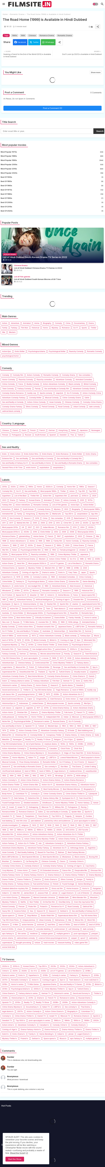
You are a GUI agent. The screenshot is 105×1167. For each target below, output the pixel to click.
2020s (13, 487)
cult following (73, 929)
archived (40, 925)
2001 (22, 545)
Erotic (4, 454)
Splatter (80, 739)
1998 (4, 541)
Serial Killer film (75, 631)
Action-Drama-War (30, 785)
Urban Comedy (79, 407)
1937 (42, 825)
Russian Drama (59, 721)
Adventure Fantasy (24, 599)
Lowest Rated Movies (69, 757)
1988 (68, 568)
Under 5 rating (90, 767)
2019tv (26, 577)
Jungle (42, 757)
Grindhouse (47, 803)
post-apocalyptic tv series (85, 821)
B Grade (71, 730)
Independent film (53, 717)
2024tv (26, 532)
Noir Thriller (34, 902)
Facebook (22, 42)
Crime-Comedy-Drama (71, 398)
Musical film (20, 667)
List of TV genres (57, 563)
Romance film (63, 527)
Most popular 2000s (52, 164)
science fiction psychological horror (53, 938)
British (16, 509)
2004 (82, 527)
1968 (40, 694)
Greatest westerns (31, 803)
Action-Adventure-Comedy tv (14, 748)
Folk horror (68, 712)
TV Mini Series (29, 622)
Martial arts (56, 514)
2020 (85, 568)
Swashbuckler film (26, 672)
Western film (50, 568)
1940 (57, 825)
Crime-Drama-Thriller (45, 645)
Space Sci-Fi (21, 595)
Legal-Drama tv (67, 893)
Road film (74, 613)
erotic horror (31, 467)
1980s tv (20, 830)
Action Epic (6, 351)
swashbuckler (91, 771)
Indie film (16, 893)
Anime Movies (64, 595)
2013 (77, 523)
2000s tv (73, 649)
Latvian (55, 893)
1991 (42, 595)
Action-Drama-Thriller (11, 785)
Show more (95, 72)
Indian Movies (48, 527)
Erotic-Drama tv (51, 879)
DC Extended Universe (49, 870)
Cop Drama (89, 866)
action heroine (27, 925)
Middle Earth (64, 897)
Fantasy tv (20, 581)
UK (23, 527)
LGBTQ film (79, 627)
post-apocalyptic (31, 658)
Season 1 (91, 487)
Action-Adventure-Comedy (54, 384)
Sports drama (67, 685)
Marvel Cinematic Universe (44, 897)
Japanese (84, 430)
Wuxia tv (5, 925)
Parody (38, 389)
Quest (39, 545)
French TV (81, 712)
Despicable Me (81, 870)
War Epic (87, 703)
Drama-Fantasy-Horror (11, 875)
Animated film (7, 514)
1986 (76, 590)
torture (37, 943)
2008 (72, 532)
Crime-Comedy (8, 384)
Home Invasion (72, 888)
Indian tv (5, 893)
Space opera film (88, 595)
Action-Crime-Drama (56, 581)
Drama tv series (48, 572)
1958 (4, 830)
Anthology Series (77, 848)
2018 (35, 532)
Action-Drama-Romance (74, 780)
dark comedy (94, 407)
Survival (88, 631)
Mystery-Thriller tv (9, 902)
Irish (3, 807)
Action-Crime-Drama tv (30, 780)
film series (22, 934)
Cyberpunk (92, 794)
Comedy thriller (35, 398)
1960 (27, 776)
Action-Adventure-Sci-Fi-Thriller (70, 834)
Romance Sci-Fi (57, 906)
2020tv (5, 554)
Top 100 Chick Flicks (10, 920)
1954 (64, 726)
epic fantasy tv (8, 934)
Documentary (79, 323)
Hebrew (5, 757)
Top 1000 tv (56, 816)
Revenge (56, 667)
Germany (33, 654)
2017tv (26, 590)
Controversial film (42, 663)
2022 (66, 509)
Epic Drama (85, 649)
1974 (4, 730)
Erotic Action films (31, 454)
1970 (49, 776)
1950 (4, 776)
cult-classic (6, 708)
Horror (45, 328)
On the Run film (49, 902)
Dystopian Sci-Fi (68, 798)
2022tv (91, 527)
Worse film (79, 920)
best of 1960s (52, 186)
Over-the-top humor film (84, 902)
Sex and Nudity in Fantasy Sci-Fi (15, 463)
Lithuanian (97, 893)
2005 (35, 523)
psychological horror (10, 356)
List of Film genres (59, 505)
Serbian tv (64, 911)
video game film (81, 943)
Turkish (80, 435)
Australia (5, 613)
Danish (15, 430)
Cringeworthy (41, 699)
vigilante (29, 708)
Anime (36, 323)
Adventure (15, 323)
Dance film (66, 870)
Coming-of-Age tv (74, 866)
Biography (47, 323)
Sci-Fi (75, 328)
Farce (20, 384)
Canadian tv (17, 861)
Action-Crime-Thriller (57, 559)
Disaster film (78, 599)
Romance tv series (41, 721)
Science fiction (20, 911)
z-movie (45, 658)
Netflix (23, 902)
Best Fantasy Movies (76, 852)
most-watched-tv (76, 609)
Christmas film (21, 735)
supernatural (7, 943)
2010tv (12, 730)
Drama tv (34, 712)
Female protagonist (67, 550)
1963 (71, 726)
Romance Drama (47, 35)
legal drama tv (60, 771)
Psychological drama (36, 351)
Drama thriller (59, 618)
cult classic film (8, 694)
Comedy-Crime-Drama (92, 402)
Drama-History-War (50, 798)
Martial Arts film (23, 523)
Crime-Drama (78, 545)
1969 (54, 658)
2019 (4, 518)
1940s (71, 744)
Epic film (95, 523)
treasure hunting (64, 943)
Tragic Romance (62, 690)
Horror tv (85, 888)
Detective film (33, 798)
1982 (46, 586)
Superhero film (61, 496)
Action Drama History (60, 708)
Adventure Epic (8, 663)
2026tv (56, 694)
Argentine (92, 848)
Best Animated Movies (31, 789)
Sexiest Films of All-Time (12, 467)
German (52, 430)
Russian (28, 435)
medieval (33, 934)
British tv (53, 640)
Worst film (91, 920)
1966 (87, 726)
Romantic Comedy (94, 351)
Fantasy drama (83, 663)
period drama (60, 649)
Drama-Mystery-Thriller (51, 712)
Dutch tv (37, 879)
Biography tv (89, 789)
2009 (43, 523)
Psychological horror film (57, 613)
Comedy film (18, 375)
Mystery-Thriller (34, 568)
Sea (31, 911)
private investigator (10, 825)
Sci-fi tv (73, 559)
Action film (47, 496)
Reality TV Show (43, 739)
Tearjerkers (29, 816)
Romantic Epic (87, 613)
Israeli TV (21, 807)
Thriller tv (27, 690)
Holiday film (22, 717)
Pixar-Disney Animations (29, 762)
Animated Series (88, 622)
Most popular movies (55, 703)
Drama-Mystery (95, 875)
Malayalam (25, 897)
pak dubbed (36, 821)
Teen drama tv (59, 609)
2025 (82, 500)
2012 (58, 523)
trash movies (49, 943)
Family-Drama (7, 884)
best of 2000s (52, 202)
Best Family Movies (51, 789)
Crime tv (5, 545)
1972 (62, 658)
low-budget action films (42, 649)
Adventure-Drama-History (66, 785)
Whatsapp (49, 42)
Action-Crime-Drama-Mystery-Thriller (39, 839)
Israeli (11, 807)
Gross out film (57, 888)
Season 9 (52, 911)
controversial (59, 929)
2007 (30, 527)
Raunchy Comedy (76, 351)
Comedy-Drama (68, 375)
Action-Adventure (23, 505)
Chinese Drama (8, 568)
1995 (40, 541)
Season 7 (92, 762)
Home (5, 14)
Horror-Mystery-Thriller (64, 803)
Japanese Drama (65, 627)
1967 (94, 726)
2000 (67, 545)
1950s (54, 622)
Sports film (64, 604)
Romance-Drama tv (26, 812)
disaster (33, 595)
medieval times (75, 771)
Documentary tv (54, 753)
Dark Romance (56, 699)
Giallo (97, 735)
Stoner (21, 915)
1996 (15, 545)
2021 (37, 527)
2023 (4, 500)
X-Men (15, 925)
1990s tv (40, 830)
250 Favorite (83, 830)
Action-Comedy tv (9, 780)
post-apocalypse (81, 934)
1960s (59, 545)
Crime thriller (7, 581)
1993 (54, 550)
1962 (34, 776)
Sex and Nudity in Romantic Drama (68, 463)
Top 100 (52, 672)
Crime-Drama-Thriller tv (75, 794)
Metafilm (5, 739)
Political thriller (43, 667)
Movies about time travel (50, 654)
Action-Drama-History (52, 780)
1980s (81, 487)
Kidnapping (33, 807)
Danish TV (6, 798)
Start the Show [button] (14, 1159)
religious (24, 825)
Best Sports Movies (51, 857)
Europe (79, 879)
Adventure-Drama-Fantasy (78, 843)
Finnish (33, 430)
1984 (53, 577)
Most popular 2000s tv (92, 717)
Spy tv (95, 667)
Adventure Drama (59, 586)
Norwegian (95, 430)
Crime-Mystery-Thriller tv (63, 663)
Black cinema (80, 857)
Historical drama (29, 604)
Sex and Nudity (22, 458)
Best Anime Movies (36, 676)
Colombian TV (21, 794)
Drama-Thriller (8, 879)
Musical (36, 590)
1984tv (30, 830)
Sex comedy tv (51, 767)
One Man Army (64, 902)
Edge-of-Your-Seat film (73, 753)
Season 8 (6, 767)
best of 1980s (52, 194)
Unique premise (28, 920)
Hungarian (97, 888)
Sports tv (88, 812)
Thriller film (34, 496)
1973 (34, 636)
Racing (83, 807)
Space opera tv (8, 915)
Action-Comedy (33, 375)
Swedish (63, 435)
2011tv (46, 708)
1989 (52, 554)
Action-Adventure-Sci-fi (72, 694)
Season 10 (41, 911)
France (90, 545)
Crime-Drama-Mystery (11, 753)
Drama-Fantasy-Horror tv (34, 875)
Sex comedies (85, 375)
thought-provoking (23, 943)
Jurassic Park (42, 893)
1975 (48, 694)
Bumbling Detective (38, 748)
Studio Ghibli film (47, 915)
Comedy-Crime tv (76, 861)
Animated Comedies (84, 380)
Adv (40, 843)
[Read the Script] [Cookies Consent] (18, 1153)
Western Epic (53, 726)
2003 (80, 536)
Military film (59, 807)
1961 (11, 830)
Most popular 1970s (52, 152)
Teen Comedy (8, 389)
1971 (38, 708)
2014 (75, 527)
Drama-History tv (55, 875)
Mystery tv (6, 586)
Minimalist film (90, 640)
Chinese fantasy (24, 663)
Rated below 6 (8, 559)
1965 (42, 776)
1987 (61, 568)
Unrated (82, 550)
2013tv (27, 640)
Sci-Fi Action (7, 595)
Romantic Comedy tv (50, 590)
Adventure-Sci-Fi (60, 848)
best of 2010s (52, 207)
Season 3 (49, 545)
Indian (66, 717)
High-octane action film (88, 699)
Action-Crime (7, 618)
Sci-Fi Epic (68, 739)
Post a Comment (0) (52, 108)
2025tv (97, 559)
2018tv (76, 568)
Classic (62, 861)
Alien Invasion (75, 586)
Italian (73, 430)
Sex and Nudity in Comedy (13, 402)
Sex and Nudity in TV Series (28, 631)
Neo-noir (5, 622)
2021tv (30, 545)
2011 (4, 523)
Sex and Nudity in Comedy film (56, 389)
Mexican (75, 717)
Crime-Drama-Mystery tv (34, 753)
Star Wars (64, 767)
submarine (93, 938)
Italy (41, 604)
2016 (37, 518)
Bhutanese (66, 857)
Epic (78, 640)
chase (19, 929)
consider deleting (43, 929)
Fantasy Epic (85, 636)
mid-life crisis (21, 821)
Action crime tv (23, 834)
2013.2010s (70, 830)
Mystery (55, 328)
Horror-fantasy (84, 803)
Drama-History (71, 735)
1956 (12, 776)
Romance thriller (8, 812)
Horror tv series (90, 618)
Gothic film (88, 681)
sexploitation (58, 467)
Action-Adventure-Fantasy (85, 658)
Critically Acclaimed (43, 618)
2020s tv (49, 487)
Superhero (6, 496)
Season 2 (27, 518)
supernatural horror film (91, 604)
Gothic (91, 712)
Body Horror (7, 794)
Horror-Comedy (8, 380)
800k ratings (81, 776)
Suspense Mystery (9, 645)
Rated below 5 (80, 518)
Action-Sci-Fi (47, 785)
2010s (4, 487)
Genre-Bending (89, 581)
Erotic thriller (20, 351)
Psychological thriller (57, 351)
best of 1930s (52, 177)
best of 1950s (52, 181)
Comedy (58, 323)
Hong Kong (63, 430)
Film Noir (24, 328)
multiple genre (47, 934)
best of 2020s (52, 211)
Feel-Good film (85, 798)
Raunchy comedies (44, 380)
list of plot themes (33, 744)
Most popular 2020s (52, 173)
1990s (14, 35)
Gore (78, 681)
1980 (63, 622)
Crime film (67, 523)
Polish (31, 667)
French (42, 430)
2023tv (85, 523)
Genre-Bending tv (85, 884)
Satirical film (87, 906)
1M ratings (59, 776)
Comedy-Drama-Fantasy (12, 407)
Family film (58, 541)
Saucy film (6, 911)
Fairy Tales (72, 572)
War (3, 332)
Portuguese (16, 435)
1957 (95, 825)
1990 (46, 550)
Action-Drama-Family (66, 839)
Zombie (89, 816)
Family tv (89, 879)
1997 (59, 536)
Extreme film (7, 458)
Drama (91, 323)
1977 (89, 609)
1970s (90, 500)
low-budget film (34, 586)
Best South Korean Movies (13, 699)
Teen (48, 609)
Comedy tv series (40, 577)
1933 (34, 825)
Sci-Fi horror (79, 762)
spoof (82, 938)
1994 (91, 550)
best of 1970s (52, 190)
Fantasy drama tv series (20, 681)
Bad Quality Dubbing (26, 852)
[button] (95, 4)
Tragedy (68, 816)
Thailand (41, 672)
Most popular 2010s (52, 169)
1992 (89, 559)
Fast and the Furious (41, 884)
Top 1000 (92, 491)
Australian (46, 631)
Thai (72, 435)
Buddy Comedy (33, 384)
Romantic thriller (49, 762)
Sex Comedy (15, 518)
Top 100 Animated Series (12, 744)
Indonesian (23, 703)
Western (12, 332)
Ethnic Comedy (32, 407)
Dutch (24, 430)
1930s (62, 744)
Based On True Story (46, 852)
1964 (79, 726)
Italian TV (32, 757)
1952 (80, 825)
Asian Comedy (55, 402)
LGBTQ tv (52, 757)
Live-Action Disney (10, 897)
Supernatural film (9, 672)
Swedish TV (7, 816)
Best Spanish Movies (30, 857)
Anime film (14, 609)
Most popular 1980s (52, 156)
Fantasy (14, 328)
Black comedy (74, 384)
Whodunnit (6, 590)
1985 (82, 559)
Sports (84, 328)
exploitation (44, 467)
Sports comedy (46, 393)
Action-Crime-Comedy (36, 402)
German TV (67, 681)
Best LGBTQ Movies (10, 857)
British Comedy (90, 384)
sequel (74, 938)
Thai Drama (76, 767)
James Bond (29, 893)
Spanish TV (29, 726)
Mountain (94, 897)
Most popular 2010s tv (11, 532)
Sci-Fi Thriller (7, 631)
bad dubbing (7, 821)
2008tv (80, 744)
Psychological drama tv (81, 645)
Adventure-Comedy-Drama (84, 389)
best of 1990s (52, 198)
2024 (94, 496)
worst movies (22, 636)
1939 (49, 825)
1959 (19, 776)
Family (4, 328)
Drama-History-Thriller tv (75, 875)
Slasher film (51, 604)
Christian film (22, 712)
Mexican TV (46, 807)
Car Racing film (32, 861)
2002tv (59, 830)
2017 (11, 523)
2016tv (17, 590)
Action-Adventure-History (43, 834)
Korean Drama (34, 500)
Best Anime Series (24, 618)
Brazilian (5, 861)
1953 (87, 825)
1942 (65, 825)
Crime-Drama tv (78, 676)
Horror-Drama (41, 685)
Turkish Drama (64, 672)
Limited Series (37, 703)
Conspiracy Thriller (53, 735)
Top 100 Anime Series (43, 690)
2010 (50, 523)
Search (99, 131)
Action (4, 323)
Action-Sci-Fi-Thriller (26, 843)
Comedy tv (35, 794)
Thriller (93, 328)
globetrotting (24, 536)
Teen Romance (91, 654)
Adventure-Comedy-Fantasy (13, 398)
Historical (35, 328)
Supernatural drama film (67, 915)
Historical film (87, 590)
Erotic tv (61, 572)
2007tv (70, 776)
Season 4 (67, 590)
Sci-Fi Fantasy (65, 762)
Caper (29, 699)
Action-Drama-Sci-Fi (87, 839)
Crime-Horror (22, 870)
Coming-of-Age (66, 640)
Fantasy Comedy (24, 389)
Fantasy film (7, 505)
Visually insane (80, 672)
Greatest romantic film (45, 627)
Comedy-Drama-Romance (13, 393)
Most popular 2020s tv (37, 563)
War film (5, 550)
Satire (87, 398)
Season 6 (77, 654)
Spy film (94, 514)
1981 (4, 599)
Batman (61, 852)
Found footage (68, 884)
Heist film (21, 563)
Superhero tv (7, 577)
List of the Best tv (75, 563)
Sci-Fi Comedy (73, 393)
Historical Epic (59, 631)
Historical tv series (9, 685)
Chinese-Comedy (72, 402)
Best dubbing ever (85, 730)
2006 (64, 532)
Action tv (50, 595)
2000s (22, 487)
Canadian (53, 748)
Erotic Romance (62, 454)
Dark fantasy (19, 798)
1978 (18, 577)
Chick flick (78, 748)
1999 (23, 35)
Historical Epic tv (8, 703)
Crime (68, 323)
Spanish (52, 435)
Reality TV (29, 739)
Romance (66, 328)
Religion (57, 739)
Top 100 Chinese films (11, 658)
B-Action (14, 789)
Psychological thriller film (31, 550)
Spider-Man (76, 812)
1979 (4, 609)
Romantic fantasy (95, 627)
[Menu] (3, 4)
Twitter (36, 42)
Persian (5, 435)
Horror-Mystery (18, 757)
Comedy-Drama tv (31, 866)
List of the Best (20, 496)
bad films (51, 925)
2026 (69, 658)
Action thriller (88, 505)
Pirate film (32, 906)
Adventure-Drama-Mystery (13, 848)
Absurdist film (7, 834)
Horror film (71, 487)
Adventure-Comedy (64, 380)
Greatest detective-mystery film (15, 888)
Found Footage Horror (11, 803)
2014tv (31, 645)
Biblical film (6, 735)
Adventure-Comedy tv (54, 843)
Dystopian (6, 604)
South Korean (40, 435)
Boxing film (93, 857)
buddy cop (31, 393)
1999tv (50, 830)
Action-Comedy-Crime (92, 393)
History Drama (26, 685)
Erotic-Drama (91, 454)
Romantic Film (7, 649)
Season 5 (54, 685)
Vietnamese (60, 920)
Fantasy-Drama (23, 884)
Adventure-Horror (88, 785)
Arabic (4, 789)
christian (29, 929)
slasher (75, 604)
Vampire (78, 816)
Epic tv (16, 604)
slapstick (59, 393)
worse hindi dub (8, 947)
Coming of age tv (63, 599)
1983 (11, 599)
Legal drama (7, 667)
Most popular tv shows (90, 757)
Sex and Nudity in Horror (41, 463)
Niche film (6, 721)
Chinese (32, 35)
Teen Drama (43, 816)
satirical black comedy (11, 411)
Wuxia (96, 636)
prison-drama (7, 938)
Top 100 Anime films (89, 915)
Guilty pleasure (8, 717)
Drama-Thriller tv (24, 879)
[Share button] (59, 42)
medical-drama (50, 744)
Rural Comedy (64, 407)
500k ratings (73, 622)
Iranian (95, 803)
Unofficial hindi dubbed (11, 771)
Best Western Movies (71, 789)
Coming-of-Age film (30, 572)
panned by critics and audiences (57, 821)
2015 (68, 518)
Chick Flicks (65, 748)
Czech (34, 870)
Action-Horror (7, 712)
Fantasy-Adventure (41, 681)
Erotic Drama (47, 454)
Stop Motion (32, 915)
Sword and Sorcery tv (10, 690)
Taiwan (18, 816)
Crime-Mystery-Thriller (67, 554)
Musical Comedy (52, 398)
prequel (94, 934)
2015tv (97, 609)
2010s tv (85, 496)
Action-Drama (7, 563)
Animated (27, 323)
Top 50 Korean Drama (26, 559)
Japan (83, 572)
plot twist (74, 496)
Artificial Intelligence (44, 599)
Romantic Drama (17, 14)
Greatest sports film (40, 888)
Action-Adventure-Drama (83, 708)
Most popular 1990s (52, 160)
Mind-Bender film (79, 897)
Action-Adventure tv (18, 541)
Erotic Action (15, 454)
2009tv (90, 744)
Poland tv (44, 906)
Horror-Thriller (37, 717)
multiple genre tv (63, 934)
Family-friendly (75, 618)
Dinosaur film (96, 870)
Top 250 (81, 491)
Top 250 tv (69, 514)
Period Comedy (48, 407)
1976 (19, 640)
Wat (69, 920)
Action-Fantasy (8, 843)
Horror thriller (18, 613)
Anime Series (38, 536)
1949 (72, 825)
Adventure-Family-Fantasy (38, 848)
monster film (43, 622)
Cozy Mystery (7, 870)
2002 (56, 532)
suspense (94, 672)
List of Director (83, 893)
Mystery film (44, 514)
